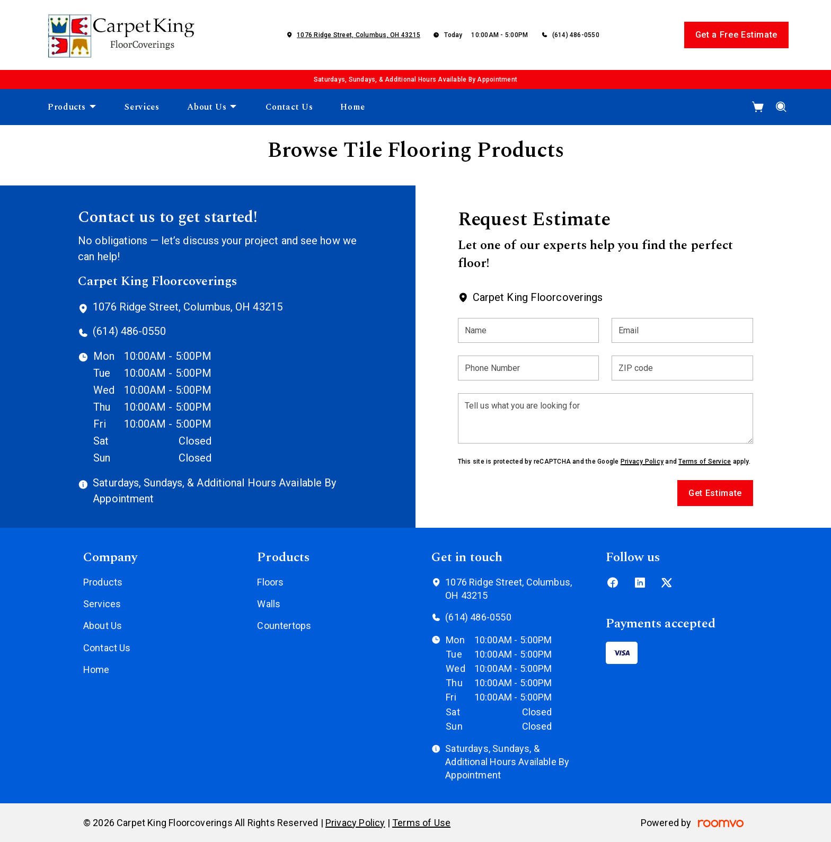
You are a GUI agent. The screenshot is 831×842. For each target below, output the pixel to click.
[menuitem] (72, 107)
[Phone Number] (528, 368)
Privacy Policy (642, 461)
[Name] (528, 330)
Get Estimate (715, 493)
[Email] (682, 330)
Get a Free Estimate (736, 35)
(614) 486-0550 (575, 35)
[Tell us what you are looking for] (605, 418)
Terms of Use (421, 822)
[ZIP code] (682, 368)
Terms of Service (704, 461)
